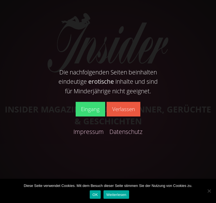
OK (95, 195)
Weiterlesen (116, 195)
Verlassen (123, 108)
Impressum (88, 132)
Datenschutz (126, 132)
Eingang (90, 108)
